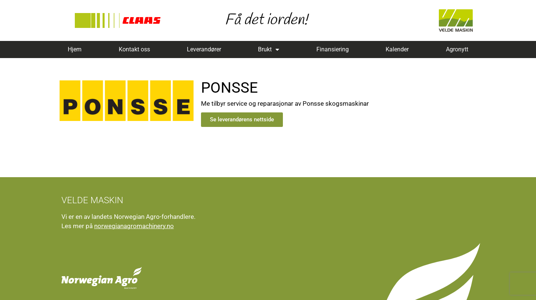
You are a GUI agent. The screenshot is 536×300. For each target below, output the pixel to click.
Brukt (268, 49)
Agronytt (457, 49)
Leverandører (204, 49)
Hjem (75, 49)
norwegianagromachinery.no (134, 226)
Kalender (397, 49)
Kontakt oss (134, 49)
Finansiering (332, 49)
